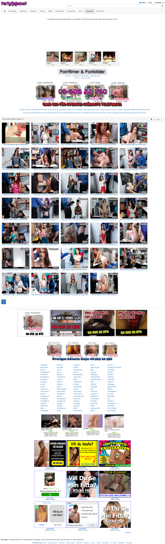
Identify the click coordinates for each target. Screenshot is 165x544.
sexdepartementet (114, 367)
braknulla (94, 403)
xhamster (43, 365)
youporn (94, 394)
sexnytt (110, 365)
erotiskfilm (44, 399)
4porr (75, 379)
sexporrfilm (61, 391)
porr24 (59, 396)
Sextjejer (120, 109)
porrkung (94, 391)
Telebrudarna (35, 109)
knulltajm (94, 401)
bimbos (59, 406)
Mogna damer (133, 113)
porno (59, 370)
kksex (93, 406)
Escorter (61, 113)
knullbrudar (78, 387)
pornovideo (112, 410)
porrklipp (77, 403)
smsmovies (44, 391)
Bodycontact (146, 109)
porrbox (60, 374)
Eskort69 (33, 113)
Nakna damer (124, 113)
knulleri (76, 384)
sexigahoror (44, 396)
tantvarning (78, 370)
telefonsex (44, 406)
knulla (42, 384)
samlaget (111, 384)
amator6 (43, 403)
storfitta (93, 384)
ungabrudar (61, 399)
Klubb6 (133, 109)
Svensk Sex (96, 113)
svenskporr (78, 391)
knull (92, 365)
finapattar (43, 379)
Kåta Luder (26, 113)
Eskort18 (138, 109)
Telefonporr (79, 109)
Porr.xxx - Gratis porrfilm (82, 78)
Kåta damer (142, 113)
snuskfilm (43, 374)
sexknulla (111, 379)
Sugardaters (116, 113)
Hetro (143, 2)
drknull (93, 372)
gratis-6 (60, 382)
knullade (60, 367)
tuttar (42, 408)
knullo (76, 389)
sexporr (43, 394)
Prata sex (56, 109)
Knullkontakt (68, 113)
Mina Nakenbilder (89, 109)
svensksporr (95, 367)
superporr (44, 389)
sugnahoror (61, 377)
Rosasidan (126, 109)
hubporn (111, 401)
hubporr (60, 384)
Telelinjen (27, 109)
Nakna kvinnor (41, 113)
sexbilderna (44, 401)
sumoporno (78, 394)
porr (92, 382)
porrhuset (77, 377)
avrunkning (78, 410)
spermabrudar (79, 396)
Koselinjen (62, 109)
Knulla (109, 113)
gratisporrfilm (95, 408)
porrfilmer (111, 370)
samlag (59, 403)
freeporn (77, 365)
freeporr (76, 401)
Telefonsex (43, 109)
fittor (92, 370)
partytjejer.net (41, 543)
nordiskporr (78, 382)
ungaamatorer (96, 379)
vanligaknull (112, 391)
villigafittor (94, 374)
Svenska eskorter (111, 109)
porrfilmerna (61, 408)
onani (42, 387)
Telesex (49, 109)
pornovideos (112, 408)
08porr (110, 389)
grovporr (77, 406)
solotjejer (94, 387)
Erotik (74, 113)
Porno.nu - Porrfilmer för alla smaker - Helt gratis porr (82, 76)
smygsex (43, 382)
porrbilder (111, 396)
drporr (93, 410)
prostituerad (78, 374)
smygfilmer (61, 394)
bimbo (76, 367)
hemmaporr (95, 399)
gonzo (42, 370)
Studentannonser (52, 113)
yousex (59, 379)
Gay (150, 2)
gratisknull (94, 396)
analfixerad (61, 401)
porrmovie (44, 367)
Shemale (158, 2)
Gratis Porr (80, 113)
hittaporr (111, 382)
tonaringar (44, 410)
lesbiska (111, 377)
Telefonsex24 (71, 109)
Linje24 (21, 109)
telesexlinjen (61, 389)
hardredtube (44, 372)
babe (59, 410)
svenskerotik (95, 377)
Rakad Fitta (88, 113)
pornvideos (112, 403)
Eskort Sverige (100, 109)
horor (59, 387)
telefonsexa (112, 387)
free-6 (76, 372)
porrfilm (60, 365)
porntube (111, 406)
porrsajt (110, 394)
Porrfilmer (103, 113)
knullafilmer (44, 377)
